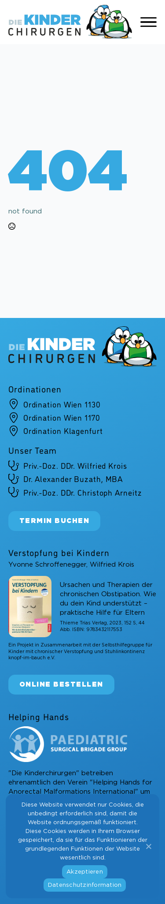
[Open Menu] (148, 22)
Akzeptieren (84, 872)
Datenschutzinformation (85, 885)
